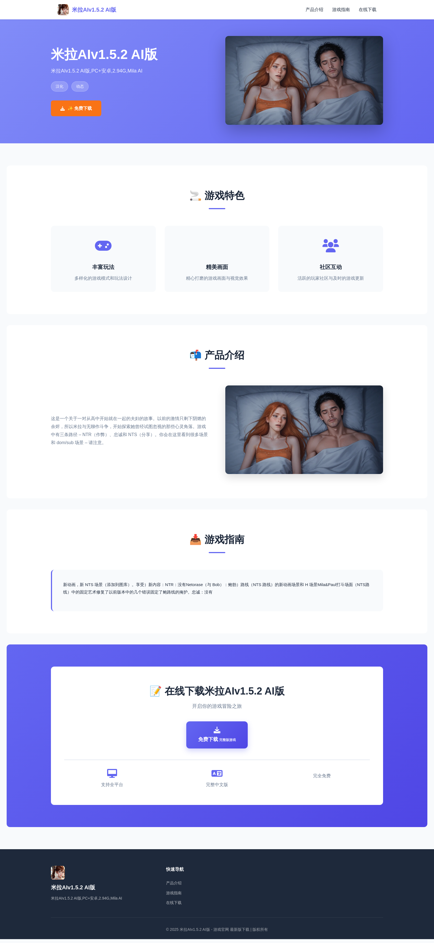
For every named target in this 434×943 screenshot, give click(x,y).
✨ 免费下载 (76, 108)
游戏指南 (341, 9)
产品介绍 (314, 9)
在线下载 (367, 9)
